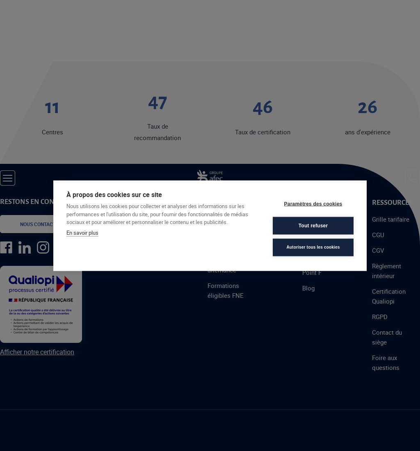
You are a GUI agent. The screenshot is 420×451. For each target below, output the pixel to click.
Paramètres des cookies (313, 204)
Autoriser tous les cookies (313, 247)
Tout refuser (313, 226)
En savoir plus (82, 232)
